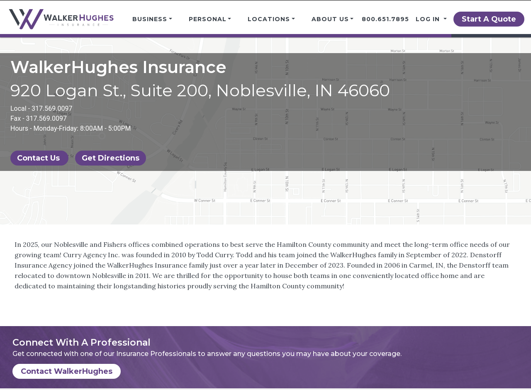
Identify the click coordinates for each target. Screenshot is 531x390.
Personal (208, 19)
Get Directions (110, 158)
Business (149, 19)
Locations (269, 19)
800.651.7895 (385, 19)
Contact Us (39, 158)
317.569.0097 (52, 108)
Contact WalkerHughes (66, 371)
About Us (330, 19)
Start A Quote (489, 19)
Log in (429, 19)
